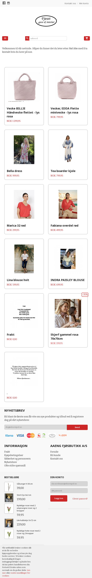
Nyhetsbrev (10, 448)
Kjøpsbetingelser (13, 441)
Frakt (7, 437)
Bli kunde (55, 441)
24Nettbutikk (18, 574)
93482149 (65, 567)
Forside (54, 437)
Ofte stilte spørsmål (15, 451)
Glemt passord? (80, 486)
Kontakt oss (56, 444)
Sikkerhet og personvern (17, 444)
